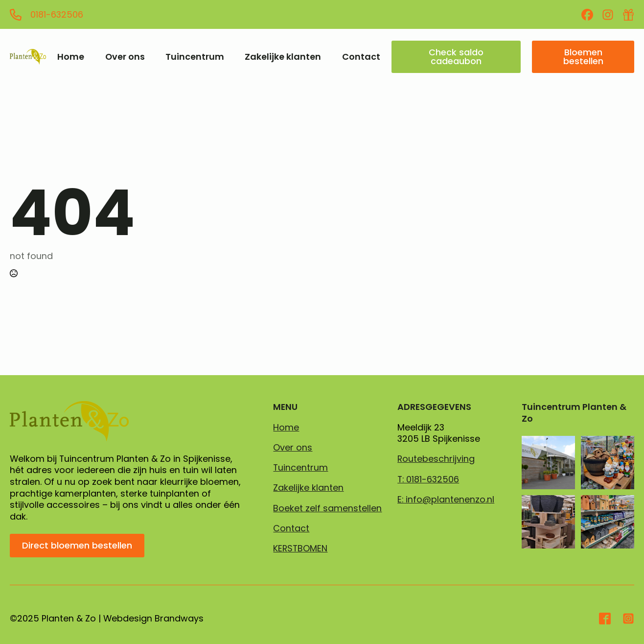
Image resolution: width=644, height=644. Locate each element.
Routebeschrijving (436, 459)
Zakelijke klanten (283, 56)
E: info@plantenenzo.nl (445, 499)
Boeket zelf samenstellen (327, 508)
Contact (361, 56)
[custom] (587, 15)
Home (70, 56)
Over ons (125, 56)
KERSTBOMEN (300, 548)
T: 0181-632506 (428, 479)
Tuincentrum (194, 56)
